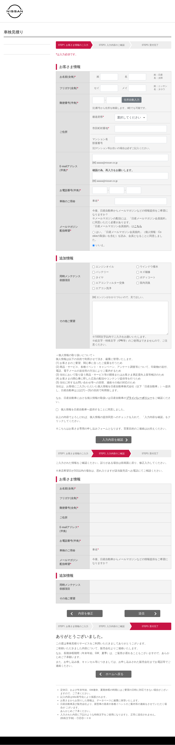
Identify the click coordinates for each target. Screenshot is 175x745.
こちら (138, 226)
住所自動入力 (131, 99)
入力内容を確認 (112, 439)
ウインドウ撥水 (147, 266)
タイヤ (98, 277)
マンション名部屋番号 (100, 141)
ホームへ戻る (114, 674)
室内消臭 (143, 282)
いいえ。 (99, 245)
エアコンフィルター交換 (108, 282)
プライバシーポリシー (139, 397)
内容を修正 (85, 613)
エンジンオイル (103, 266)
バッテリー (100, 271)
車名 (95, 200)
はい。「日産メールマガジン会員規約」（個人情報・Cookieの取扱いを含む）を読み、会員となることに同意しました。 (127, 235)
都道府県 (98, 116)
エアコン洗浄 (101, 288)
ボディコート (145, 277)
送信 (141, 613)
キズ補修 (143, 271)
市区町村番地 (100, 128)
